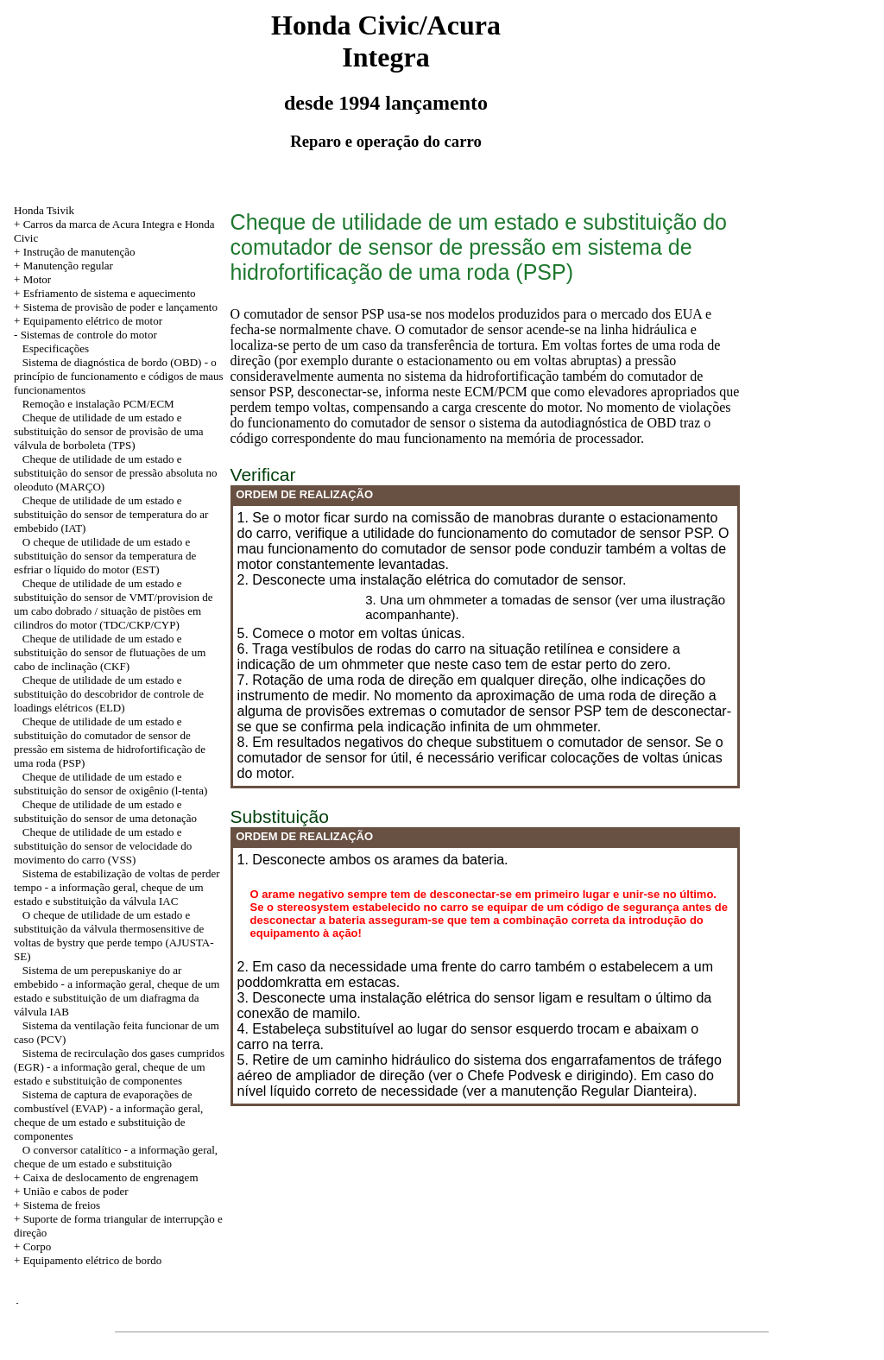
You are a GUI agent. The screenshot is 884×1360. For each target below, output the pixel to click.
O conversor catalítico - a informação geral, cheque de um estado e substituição (116, 1156)
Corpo (37, 1246)
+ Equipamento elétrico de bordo (87, 1260)
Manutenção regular (68, 265)
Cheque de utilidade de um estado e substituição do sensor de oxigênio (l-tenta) (110, 783)
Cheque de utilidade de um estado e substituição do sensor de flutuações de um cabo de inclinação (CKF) (109, 652)
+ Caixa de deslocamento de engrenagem (106, 1177)
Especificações (55, 348)
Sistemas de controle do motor (89, 334)
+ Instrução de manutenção (75, 251)
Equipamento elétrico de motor (92, 320)
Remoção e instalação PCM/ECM (98, 403)
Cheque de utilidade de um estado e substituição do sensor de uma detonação (105, 811)
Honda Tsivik (44, 210)
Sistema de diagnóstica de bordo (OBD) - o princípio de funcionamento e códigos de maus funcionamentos (119, 376)
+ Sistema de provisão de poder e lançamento (116, 306)
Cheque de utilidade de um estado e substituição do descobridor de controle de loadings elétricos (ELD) (109, 694)
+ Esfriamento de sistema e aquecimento (105, 293)
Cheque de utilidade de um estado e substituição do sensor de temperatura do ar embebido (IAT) (111, 514)
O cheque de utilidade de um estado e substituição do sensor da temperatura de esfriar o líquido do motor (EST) (105, 555)
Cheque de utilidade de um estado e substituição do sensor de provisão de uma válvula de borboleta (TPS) (109, 431)
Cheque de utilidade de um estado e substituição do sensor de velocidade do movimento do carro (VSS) (103, 845)
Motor (37, 279)
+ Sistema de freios (57, 1205)
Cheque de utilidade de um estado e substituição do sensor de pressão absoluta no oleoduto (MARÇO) (115, 472)
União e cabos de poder (76, 1191)
